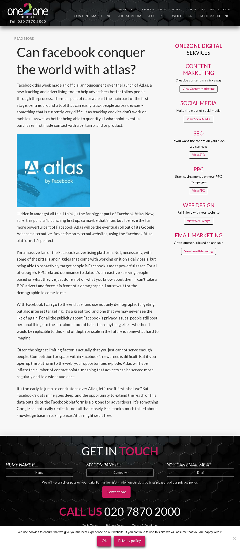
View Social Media (198, 119)
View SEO (198, 155)
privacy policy (187, 482)
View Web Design (198, 221)
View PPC (198, 190)
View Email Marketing (198, 251)
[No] (234, 538)
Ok (104, 540)
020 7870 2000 (142, 511)
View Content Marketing (198, 89)
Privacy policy (129, 540)
